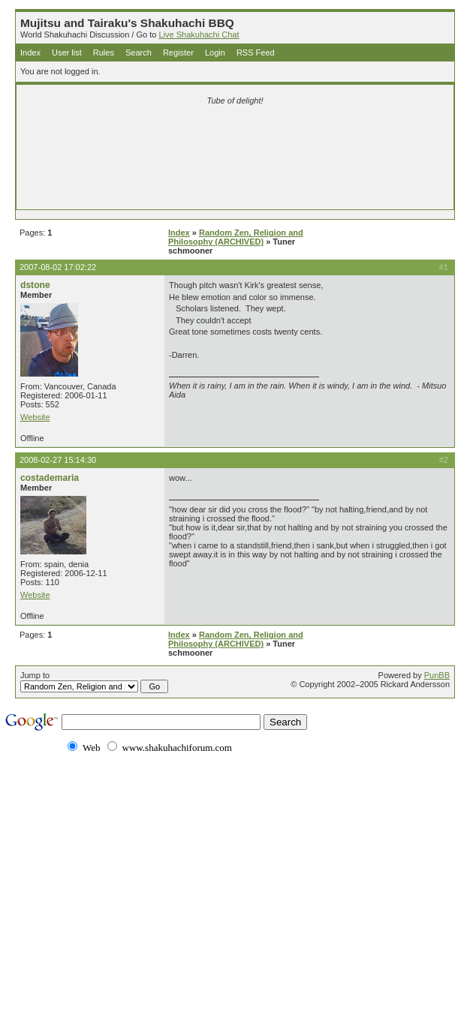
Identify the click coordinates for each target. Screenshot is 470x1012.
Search (138, 52)
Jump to (94, 682)
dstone (35, 285)
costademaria (49, 478)
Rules (103, 52)
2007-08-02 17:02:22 (58, 267)
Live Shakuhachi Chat (198, 34)
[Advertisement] (235, 136)
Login (215, 52)
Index (30, 52)
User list (67, 52)
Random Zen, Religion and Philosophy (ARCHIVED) (235, 237)
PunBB (437, 675)
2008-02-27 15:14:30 (58, 459)
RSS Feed (256, 52)
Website (35, 417)
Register (178, 52)
